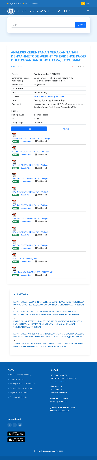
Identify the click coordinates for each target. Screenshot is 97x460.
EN (87, 3)
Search (81, 26)
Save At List (78, 67)
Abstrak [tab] (66, 130)
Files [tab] (29, 130)
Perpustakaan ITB (17, 379)
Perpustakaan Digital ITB (38, 11)
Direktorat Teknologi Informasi (21, 388)
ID (83, 3)
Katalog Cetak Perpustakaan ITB (22, 383)
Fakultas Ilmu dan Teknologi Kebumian (49, 97)
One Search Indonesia (18, 397)
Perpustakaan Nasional (19, 392)
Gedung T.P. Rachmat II (59, 381)
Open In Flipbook (27, 142)
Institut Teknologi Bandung (20, 374)
